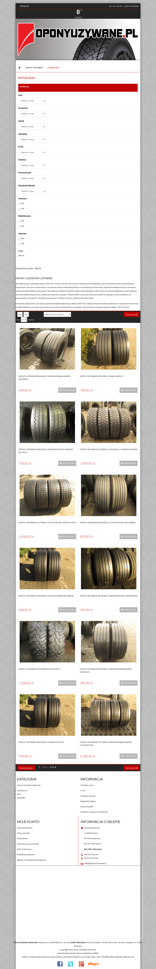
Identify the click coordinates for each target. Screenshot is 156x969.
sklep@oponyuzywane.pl (95, 863)
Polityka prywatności (26, 854)
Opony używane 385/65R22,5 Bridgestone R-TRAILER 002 (109, 596)
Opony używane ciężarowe (29, 785)
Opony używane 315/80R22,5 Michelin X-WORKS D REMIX (109, 449)
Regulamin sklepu (88, 801)
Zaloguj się (24, 6)
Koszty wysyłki (86, 806)
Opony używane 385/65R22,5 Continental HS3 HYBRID (108, 522)
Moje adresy (22, 838)
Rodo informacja (24, 849)
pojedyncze (22, 790)
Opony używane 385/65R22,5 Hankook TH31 (41, 742)
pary (19, 794)
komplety (21, 797)
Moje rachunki (23, 833)
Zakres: (21, 255)
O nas (82, 790)
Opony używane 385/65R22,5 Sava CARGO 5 (101, 376)
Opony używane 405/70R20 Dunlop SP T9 (39, 669)
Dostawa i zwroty (87, 796)
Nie (22, 203)
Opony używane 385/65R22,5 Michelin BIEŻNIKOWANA (46, 596)
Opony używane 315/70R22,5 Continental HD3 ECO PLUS (47, 522)
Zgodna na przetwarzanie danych (31, 860)
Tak (22, 208)
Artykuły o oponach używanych (94, 812)
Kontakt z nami (86, 785)
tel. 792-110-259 (115, 6)
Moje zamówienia (24, 827)
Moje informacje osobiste (28, 844)
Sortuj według (36, 314)
